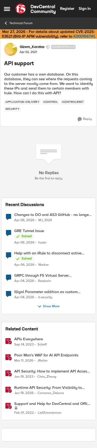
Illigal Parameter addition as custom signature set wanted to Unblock (46, 292)
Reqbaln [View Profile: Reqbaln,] (44, 281)
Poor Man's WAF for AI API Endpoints (46, 355)
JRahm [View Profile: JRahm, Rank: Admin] (42, 361)
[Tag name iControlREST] (73, 102)
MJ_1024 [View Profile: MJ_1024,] (45, 220)
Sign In (85, 8)
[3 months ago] (24, 220)
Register (67, 8)
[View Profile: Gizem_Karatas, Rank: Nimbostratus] (10, 49)
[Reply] (85, 119)
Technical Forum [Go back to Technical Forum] (18, 23)
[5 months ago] (24, 393)
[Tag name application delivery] (22, 102)
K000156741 (83, 36)
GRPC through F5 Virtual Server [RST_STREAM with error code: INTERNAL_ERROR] (41, 275)
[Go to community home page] (35, 9)
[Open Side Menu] (7, 9)
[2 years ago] (24, 345)
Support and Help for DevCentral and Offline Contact (53, 404)
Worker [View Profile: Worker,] (43, 265)
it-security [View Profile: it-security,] (45, 297)
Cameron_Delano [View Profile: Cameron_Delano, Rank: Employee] (51, 393)
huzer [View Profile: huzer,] (42, 243)
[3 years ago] (23, 377)
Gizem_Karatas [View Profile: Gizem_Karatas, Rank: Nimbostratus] (32, 47)
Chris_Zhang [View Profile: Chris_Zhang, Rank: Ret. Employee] (46, 377)
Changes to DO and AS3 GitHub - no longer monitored (52, 215)
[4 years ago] (24, 413)
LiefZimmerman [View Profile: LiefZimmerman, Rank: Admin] (49, 413)
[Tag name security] (12, 109)
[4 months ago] (23, 361)
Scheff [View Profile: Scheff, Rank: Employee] (42, 345)
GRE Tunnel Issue (29, 231)
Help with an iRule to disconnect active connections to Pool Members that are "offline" (47, 253)
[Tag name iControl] (50, 102)
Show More (48, 306)
